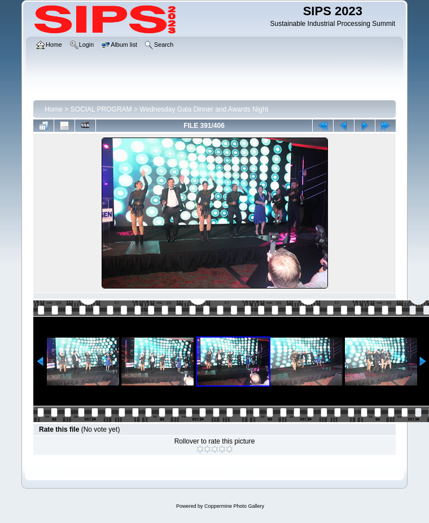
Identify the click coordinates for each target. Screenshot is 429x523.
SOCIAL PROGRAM (101, 109)
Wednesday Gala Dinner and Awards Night (203, 109)
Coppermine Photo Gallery (234, 506)
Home (54, 109)
